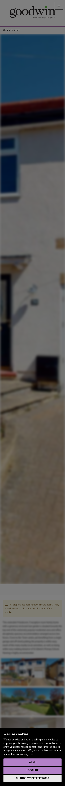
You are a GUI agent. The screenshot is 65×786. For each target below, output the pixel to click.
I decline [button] (33, 770)
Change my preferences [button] (32, 778)
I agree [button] (32, 762)
